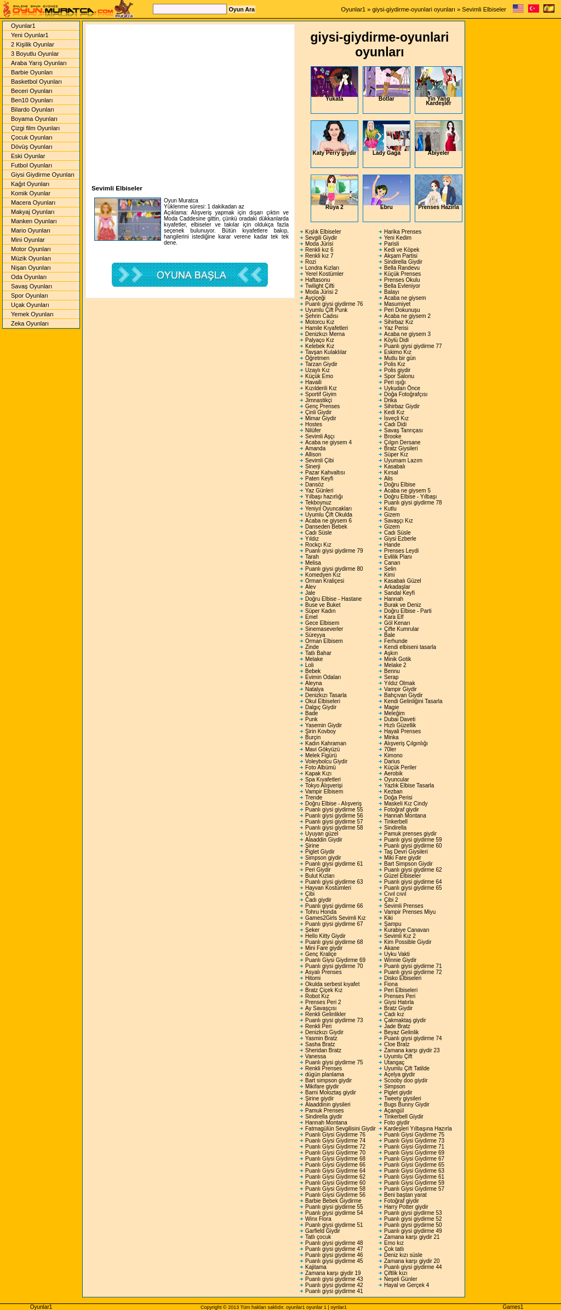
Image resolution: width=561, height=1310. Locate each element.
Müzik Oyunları (31, 258)
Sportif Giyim (320, 394)
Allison (313, 454)
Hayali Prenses (402, 731)
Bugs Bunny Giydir (407, 1105)
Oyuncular (396, 779)
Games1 (513, 1307)
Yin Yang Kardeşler (438, 86)
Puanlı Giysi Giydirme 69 (335, 960)
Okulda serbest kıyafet (332, 984)
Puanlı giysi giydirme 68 (334, 942)
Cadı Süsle (318, 533)
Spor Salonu (399, 376)
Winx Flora (318, 1219)
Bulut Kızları (320, 876)
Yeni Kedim (397, 238)
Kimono (393, 755)
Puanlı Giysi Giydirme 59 (414, 1183)
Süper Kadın (320, 611)
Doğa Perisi (398, 798)
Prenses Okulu (402, 280)
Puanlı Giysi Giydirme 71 (414, 1147)
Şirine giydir (319, 1098)
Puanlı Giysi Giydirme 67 (414, 1159)
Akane (391, 948)
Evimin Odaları (323, 677)
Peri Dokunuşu (402, 310)
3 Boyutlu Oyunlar (35, 53)
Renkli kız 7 (319, 256)
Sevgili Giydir (321, 238)
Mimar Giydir (320, 418)
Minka (391, 737)
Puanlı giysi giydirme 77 (413, 346)
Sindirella (395, 828)
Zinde (312, 647)
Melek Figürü (321, 755)
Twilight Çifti (319, 286)
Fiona (391, 984)
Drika (390, 400)
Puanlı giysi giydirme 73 (334, 1020)
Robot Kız (317, 996)
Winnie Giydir (400, 960)
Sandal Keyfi (399, 593)
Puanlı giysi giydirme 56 (334, 816)
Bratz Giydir (398, 1008)
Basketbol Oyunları (36, 81)
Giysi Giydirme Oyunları (43, 174)
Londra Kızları (322, 268)
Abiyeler (438, 138)
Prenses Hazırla (438, 192)
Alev (310, 587)
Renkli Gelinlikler (325, 1014)
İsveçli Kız (396, 418)
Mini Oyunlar (28, 239)
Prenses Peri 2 (323, 1002)
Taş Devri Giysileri (406, 852)
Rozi (310, 262)
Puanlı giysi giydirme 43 (334, 1279)
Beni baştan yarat (405, 1195)
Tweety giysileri (402, 1098)
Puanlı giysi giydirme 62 (413, 870)
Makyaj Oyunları (32, 211)
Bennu (392, 671)
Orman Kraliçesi (324, 581)
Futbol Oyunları (31, 165)
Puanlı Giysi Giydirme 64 (335, 1171)
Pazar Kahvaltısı (325, 472)
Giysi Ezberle (400, 539)
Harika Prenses (402, 232)
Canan (392, 563)
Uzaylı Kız (317, 370)
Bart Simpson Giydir (408, 864)
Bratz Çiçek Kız (323, 990)
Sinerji (312, 466)
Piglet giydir (398, 1092)
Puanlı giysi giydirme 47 (334, 1249)
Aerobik (393, 773)
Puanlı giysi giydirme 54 (334, 1213)
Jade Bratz (397, 1026)
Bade (311, 713)
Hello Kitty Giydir (325, 936)
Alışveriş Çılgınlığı (406, 743)
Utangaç (394, 1062)
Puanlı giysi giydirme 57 (334, 822)
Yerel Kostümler (324, 274)
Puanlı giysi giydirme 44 (413, 1267)
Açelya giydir (399, 1074)
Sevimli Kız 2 (400, 936)
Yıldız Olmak (399, 683)
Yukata (334, 84)
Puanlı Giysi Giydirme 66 (335, 1165)
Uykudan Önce (402, 388)
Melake (314, 659)
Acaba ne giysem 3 (407, 334)
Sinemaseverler (324, 629)
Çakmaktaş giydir (405, 1020)
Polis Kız (394, 364)
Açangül (394, 1111)
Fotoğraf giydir (401, 810)
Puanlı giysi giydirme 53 (413, 1213)
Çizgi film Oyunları (35, 128)
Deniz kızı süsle (403, 1255)
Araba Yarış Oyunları (39, 63)
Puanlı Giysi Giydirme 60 (335, 1183)
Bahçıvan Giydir (403, 695)
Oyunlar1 (353, 9)
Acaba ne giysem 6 (328, 521)
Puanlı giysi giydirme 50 (413, 1225)
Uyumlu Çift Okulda (328, 515)
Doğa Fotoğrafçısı (405, 394)
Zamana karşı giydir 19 (333, 1273)
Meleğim (394, 713)
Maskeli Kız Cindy (405, 804)
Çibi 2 (391, 900)
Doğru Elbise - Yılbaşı (410, 497)
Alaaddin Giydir (323, 840)
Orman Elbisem (324, 641)
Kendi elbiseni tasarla (410, 647)
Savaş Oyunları (31, 286)
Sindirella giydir (323, 1117)
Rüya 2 (334, 192)
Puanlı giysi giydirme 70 (334, 966)
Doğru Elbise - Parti (408, 611)
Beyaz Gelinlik (401, 1032)
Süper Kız (396, 454)
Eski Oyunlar (28, 156)
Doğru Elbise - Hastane (333, 599)
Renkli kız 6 (319, 250)
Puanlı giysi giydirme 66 (334, 906)
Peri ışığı (394, 382)
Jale (310, 593)
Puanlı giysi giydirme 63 (334, 882)
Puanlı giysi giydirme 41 (334, 1291)
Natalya (314, 689)
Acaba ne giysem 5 (407, 491)
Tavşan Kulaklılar (326, 352)
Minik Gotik (397, 659)
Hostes (313, 424)
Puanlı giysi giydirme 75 (334, 1062)
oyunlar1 (295, 1307)
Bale (389, 635)
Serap (391, 677)
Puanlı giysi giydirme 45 (334, 1261)
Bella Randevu (402, 268)
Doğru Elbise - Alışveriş (333, 804)
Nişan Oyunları (31, 267)
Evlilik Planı (398, 557)
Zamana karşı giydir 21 (412, 1237)
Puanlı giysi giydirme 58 (334, 828)
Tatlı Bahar (318, 653)
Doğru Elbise (399, 485)
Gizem (392, 515)
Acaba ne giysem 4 (328, 442)
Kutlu (390, 509)
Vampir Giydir (400, 689)
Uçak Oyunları (30, 305)
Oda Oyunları (29, 277)
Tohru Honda (320, 912)
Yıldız (312, 539)
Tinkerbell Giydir (403, 1117)
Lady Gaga (386, 138)
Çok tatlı (394, 1249)
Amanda (315, 448)
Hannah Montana (405, 816)
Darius (392, 761)
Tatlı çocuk (318, 1237)
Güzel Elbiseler (402, 876)
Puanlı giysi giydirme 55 (334, 810)
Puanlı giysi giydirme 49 (413, 1231)
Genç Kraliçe (320, 954)
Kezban (393, 792)
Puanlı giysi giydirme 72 (413, 972)
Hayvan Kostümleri (328, 888)
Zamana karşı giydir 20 (412, 1261)
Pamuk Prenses (324, 1111)
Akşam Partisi (400, 256)
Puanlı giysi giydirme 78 (413, 503)
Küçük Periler (400, 767)
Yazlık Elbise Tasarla (409, 785)
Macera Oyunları (33, 202)
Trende (313, 798)
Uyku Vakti (397, 954)
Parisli (391, 244)
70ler (390, 749)
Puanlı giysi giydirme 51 (334, 1225)
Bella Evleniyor (402, 286)
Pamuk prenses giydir (410, 834)
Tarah (312, 557)
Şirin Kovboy (320, 731)
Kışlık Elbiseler (323, 232)
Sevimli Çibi (319, 460)
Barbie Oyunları (32, 72)
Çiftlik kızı (396, 1273)
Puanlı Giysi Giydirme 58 (335, 1189)
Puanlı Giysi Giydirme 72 (335, 1147)
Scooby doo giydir (406, 1080)
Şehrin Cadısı (322, 316)
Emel (311, 617)
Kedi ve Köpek (402, 250)
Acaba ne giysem (405, 298)
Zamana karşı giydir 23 (412, 1050)
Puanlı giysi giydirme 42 (334, 1285)
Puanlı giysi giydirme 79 (334, 551)
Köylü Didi (396, 340)
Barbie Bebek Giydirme (333, 1201)
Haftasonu (317, 280)
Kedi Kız (394, 412)
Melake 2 (395, 665)
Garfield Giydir (322, 1231)
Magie (391, 707)
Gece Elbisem (322, 623)
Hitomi (312, 978)
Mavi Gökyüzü (322, 749)
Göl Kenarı (397, 623)
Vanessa (315, 1056)
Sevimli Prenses (403, 906)
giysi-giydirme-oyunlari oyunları (413, 9)
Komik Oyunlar (30, 193)
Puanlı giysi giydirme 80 (334, 569)
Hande (392, 545)
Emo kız (394, 1243)
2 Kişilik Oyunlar (32, 44)
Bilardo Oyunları (32, 109)
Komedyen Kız (323, 575)
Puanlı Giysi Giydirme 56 (335, 1195)
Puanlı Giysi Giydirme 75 (414, 1135)
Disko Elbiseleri (402, 978)
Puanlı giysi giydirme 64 (413, 882)
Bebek (312, 671)
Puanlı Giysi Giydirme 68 (335, 1159)
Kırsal (391, 472)
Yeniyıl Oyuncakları (328, 509)
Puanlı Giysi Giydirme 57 (414, 1189)
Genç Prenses (322, 406)
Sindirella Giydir (403, 262)
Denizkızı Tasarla (326, 695)
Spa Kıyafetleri (323, 779)
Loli (309, 665)
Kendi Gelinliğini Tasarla (413, 701)
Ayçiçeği (315, 298)
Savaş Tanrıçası (403, 430)
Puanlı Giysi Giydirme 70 (335, 1153)
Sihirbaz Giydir (402, 406)
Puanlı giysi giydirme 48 (334, 1243)
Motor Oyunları (31, 249)
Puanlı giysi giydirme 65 (413, 888)
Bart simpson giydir (328, 1080)
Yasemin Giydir (323, 725)
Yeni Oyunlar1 (30, 35)
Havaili (313, 382)
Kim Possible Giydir (408, 942)
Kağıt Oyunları (30, 184)
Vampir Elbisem (324, 792)
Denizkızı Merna (325, 334)
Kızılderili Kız (321, 388)
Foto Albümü (320, 767)
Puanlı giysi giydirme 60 (413, 846)
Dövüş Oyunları (32, 146)
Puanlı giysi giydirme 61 (334, 864)
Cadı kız (394, 1014)
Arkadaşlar (397, 587)
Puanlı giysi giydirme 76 (334, 304)
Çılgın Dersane (402, 442)
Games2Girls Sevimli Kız (335, 918)
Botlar (386, 84)
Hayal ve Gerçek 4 (406, 1285)
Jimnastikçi (318, 400)
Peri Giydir (318, 870)
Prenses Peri (399, 996)
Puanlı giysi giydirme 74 (413, 1038)
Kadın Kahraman (325, 743)
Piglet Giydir (320, 852)
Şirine (312, 846)
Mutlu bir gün (400, 358)
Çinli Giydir (318, 412)
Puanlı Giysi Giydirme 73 (414, 1141)
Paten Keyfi (319, 479)
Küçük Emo (319, 376)
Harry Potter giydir (406, 1207)
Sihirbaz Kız (398, 322)
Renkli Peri (318, 1026)
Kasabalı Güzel (402, 581)
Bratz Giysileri (401, 448)
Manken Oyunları (34, 221)
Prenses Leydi (401, 551)
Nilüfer (313, 430)
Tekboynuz (318, 503)
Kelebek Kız (319, 346)
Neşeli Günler (400, 1279)
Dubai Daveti (399, 719)
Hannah (393, 599)
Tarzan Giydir (321, 364)
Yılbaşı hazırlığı (324, 497)
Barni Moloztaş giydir (330, 1092)
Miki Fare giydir (402, 858)
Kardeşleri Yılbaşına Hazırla (418, 1129)
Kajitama (316, 1267)
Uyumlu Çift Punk (326, 310)
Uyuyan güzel (322, 834)
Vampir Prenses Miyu (410, 912)
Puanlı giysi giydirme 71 (413, 966)
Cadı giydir (318, 900)
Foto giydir (397, 1123)
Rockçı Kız (318, 545)
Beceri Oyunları (32, 91)
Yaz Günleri (319, 491)
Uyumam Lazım (403, 460)
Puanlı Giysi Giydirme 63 (414, 1171)
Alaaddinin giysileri (328, 1105)
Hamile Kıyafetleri (326, 328)
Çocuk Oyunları (32, 137)
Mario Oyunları (30, 230)
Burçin (312, 737)
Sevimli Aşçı (320, 436)
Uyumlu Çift (398, 1056)
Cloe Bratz (397, 1044)
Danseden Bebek (326, 527)
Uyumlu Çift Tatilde (407, 1068)
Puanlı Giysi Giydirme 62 (335, 1177)
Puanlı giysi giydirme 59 (413, 840)
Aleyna (313, 683)
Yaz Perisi (396, 328)
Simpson (394, 1086)
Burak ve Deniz (402, 605)
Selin (390, 569)
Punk (311, 719)
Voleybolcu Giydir (326, 761)
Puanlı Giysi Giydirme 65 (414, 1165)
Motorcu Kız (319, 322)
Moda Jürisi (319, 244)
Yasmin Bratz (321, 1038)
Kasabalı (394, 466)
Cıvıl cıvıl (395, 894)
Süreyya (315, 635)
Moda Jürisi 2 (321, 292)
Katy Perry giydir (334, 138)
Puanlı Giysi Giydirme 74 (335, 1141)
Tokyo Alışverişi (323, 785)
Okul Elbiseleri (322, 701)
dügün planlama (324, 1074)
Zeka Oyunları (30, 323)
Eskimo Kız (397, 352)
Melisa (313, 563)
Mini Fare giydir (323, 948)
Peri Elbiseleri (400, 990)
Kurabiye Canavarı (407, 930)
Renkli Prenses (323, 1068)
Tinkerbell (396, 822)
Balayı (391, 292)
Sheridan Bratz (323, 1050)
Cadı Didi (395, 424)
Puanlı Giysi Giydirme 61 (414, 1177)
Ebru (386, 192)
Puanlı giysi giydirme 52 (413, 1219)
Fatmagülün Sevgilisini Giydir (340, 1129)
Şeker (312, 930)
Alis (388, 479)
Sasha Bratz (320, 1044)
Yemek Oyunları (32, 314)
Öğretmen (317, 358)
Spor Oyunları (29, 295)
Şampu (393, 924)
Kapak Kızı (318, 773)
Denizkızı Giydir (324, 1032)
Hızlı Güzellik (400, 725)
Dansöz (314, 485)
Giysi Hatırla (399, 1002)
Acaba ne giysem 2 (407, 316)
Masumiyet (397, 304)
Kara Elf (394, 617)
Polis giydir (397, 370)
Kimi (389, 575)
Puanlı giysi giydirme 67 (334, 924)
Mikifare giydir (322, 1086)
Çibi (309, 894)
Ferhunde (396, 641)
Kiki (388, 918)
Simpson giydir (323, 858)
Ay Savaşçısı (321, 1008)
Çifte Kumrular (401, 629)
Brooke (393, 436)
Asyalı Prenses (323, 972)
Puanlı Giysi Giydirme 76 (335, 1135)
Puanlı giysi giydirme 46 (334, 1255)
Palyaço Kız (319, 340)
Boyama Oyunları (34, 118)
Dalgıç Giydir (320, 707)
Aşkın (391, 653)
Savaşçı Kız (398, 521)
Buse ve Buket (322, 605)
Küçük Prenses (402, 274)
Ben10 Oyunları (32, 100)
